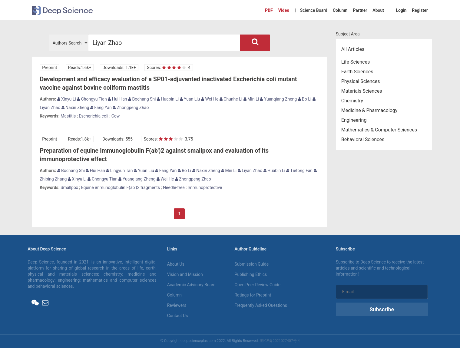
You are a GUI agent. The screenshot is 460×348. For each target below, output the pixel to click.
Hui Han (117, 99)
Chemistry (352, 101)
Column (340, 10)
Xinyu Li (66, 99)
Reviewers (177, 305)
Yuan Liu (190, 99)
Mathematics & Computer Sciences (379, 130)
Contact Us (177, 315)
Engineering (354, 120)
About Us (175, 264)
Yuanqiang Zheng (278, 99)
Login (401, 10)
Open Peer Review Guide (257, 284)
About (378, 10)
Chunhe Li (231, 99)
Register (420, 10)
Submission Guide (251, 264)
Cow (115, 116)
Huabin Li (168, 99)
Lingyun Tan (119, 170)
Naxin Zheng (75, 107)
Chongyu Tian (92, 99)
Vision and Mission (185, 274)
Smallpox (69, 187)
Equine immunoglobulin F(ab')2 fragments (120, 187)
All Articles (353, 49)
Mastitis (68, 116)
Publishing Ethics (250, 274)
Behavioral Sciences (363, 139)
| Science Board (311, 10)
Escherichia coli (93, 116)
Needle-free (174, 187)
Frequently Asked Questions (260, 305)
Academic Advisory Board (191, 284)
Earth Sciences (357, 72)
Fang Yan (101, 107)
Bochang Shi (142, 99)
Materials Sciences (361, 91)
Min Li (251, 99)
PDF (269, 10)
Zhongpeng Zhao (131, 107)
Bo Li (305, 99)
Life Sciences (355, 62)
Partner (360, 10)
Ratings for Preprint (252, 295)
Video (283, 10)
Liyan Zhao (250, 170)
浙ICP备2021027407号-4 (280, 341)
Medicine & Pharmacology (369, 110)
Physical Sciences (360, 81)
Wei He (209, 99)
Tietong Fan (299, 170)
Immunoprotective (205, 187)
